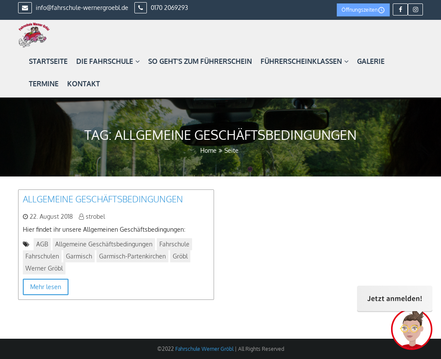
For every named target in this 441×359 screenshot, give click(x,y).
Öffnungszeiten (363, 10)
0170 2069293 (161, 7)
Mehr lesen (45, 286)
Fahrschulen (42, 256)
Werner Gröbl (44, 268)
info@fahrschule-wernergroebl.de (73, 7)
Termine (44, 83)
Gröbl (180, 256)
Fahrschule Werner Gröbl (203, 349)
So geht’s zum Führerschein (200, 61)
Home (208, 150)
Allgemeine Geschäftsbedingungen (103, 199)
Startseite (48, 61)
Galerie (371, 61)
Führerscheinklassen (304, 61)
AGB (42, 244)
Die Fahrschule (108, 61)
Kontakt (83, 83)
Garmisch (79, 256)
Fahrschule (174, 244)
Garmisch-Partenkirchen (132, 256)
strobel (95, 216)
